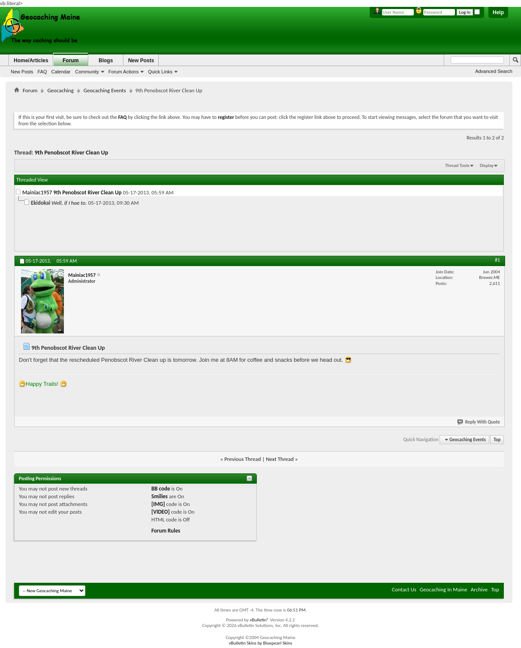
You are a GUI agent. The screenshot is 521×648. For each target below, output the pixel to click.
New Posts (22, 71)
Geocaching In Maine (443, 589)
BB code (160, 488)
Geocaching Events (105, 90)
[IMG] (158, 504)
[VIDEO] (160, 512)
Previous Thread (242, 459)
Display (487, 165)
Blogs (106, 61)
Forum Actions (123, 71)
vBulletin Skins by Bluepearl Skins (260, 643)
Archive (479, 589)
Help (498, 12)
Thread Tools (457, 165)
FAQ (42, 71)
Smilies (159, 496)
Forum (70, 61)
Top (497, 439)
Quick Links (160, 71)
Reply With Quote (479, 422)
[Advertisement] (259, 101)
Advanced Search (493, 71)
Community (87, 71)
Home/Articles (31, 61)
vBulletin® (259, 620)
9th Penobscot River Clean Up (71, 152)
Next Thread (280, 459)
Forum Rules (165, 530)
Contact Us (404, 589)
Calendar (61, 71)
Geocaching (60, 90)
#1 (497, 260)
